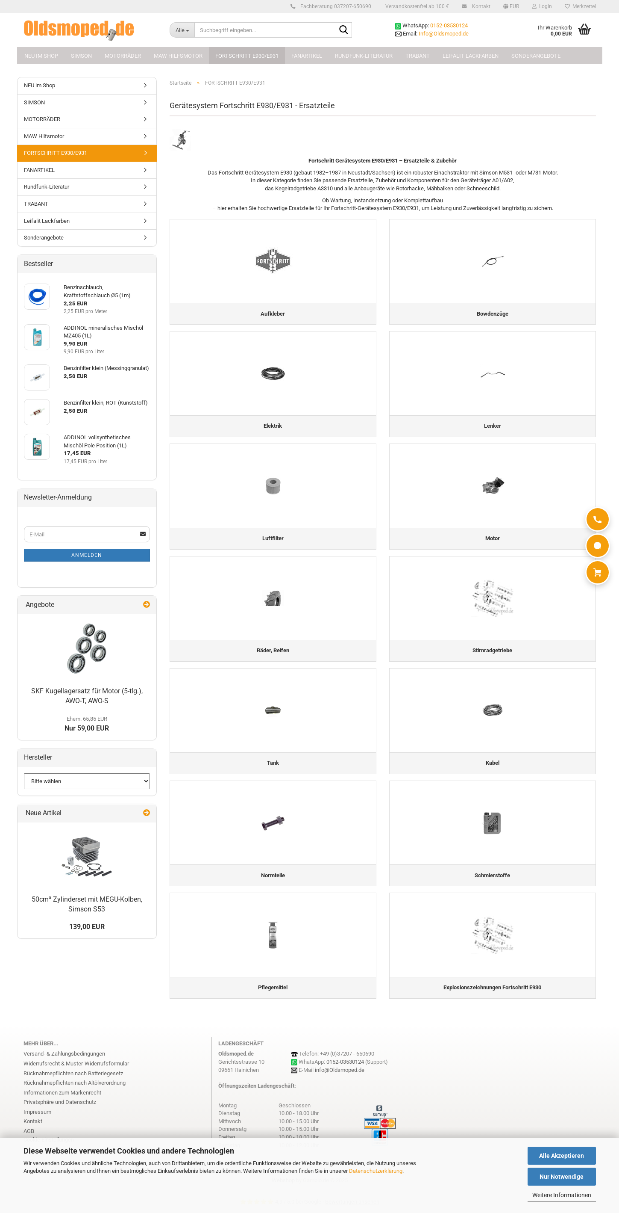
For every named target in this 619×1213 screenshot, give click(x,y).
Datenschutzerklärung (375, 1171)
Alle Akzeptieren (561, 1155)
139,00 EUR (87, 927)
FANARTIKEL (306, 56)
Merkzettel (580, 6)
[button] (511, 6)
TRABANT (417, 56)
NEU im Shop (41, 56)
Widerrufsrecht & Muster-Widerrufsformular (76, 1071)
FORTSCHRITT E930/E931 (247, 56)
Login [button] (542, 6)
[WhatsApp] (598, 546)
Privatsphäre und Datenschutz (59, 1109)
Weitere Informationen (561, 1195)
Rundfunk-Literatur (364, 56)
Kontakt (479, 6)
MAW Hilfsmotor (178, 56)
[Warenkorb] (598, 572)
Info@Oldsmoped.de (444, 33)
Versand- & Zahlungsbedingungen (64, 1061)
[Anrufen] (598, 519)
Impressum (37, 1118)
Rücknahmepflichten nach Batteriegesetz (73, 1080)
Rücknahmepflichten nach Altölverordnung (74, 1090)
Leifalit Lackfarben (471, 56)
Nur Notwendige (562, 1176)
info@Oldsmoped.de (339, 1077)
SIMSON (81, 56)
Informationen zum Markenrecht (62, 1099)
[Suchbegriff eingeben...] (182, 30)
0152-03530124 (449, 25)
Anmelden (86, 555)
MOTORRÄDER (123, 56)
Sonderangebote (535, 56)
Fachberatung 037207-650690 (334, 6)
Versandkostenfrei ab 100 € (416, 6)
